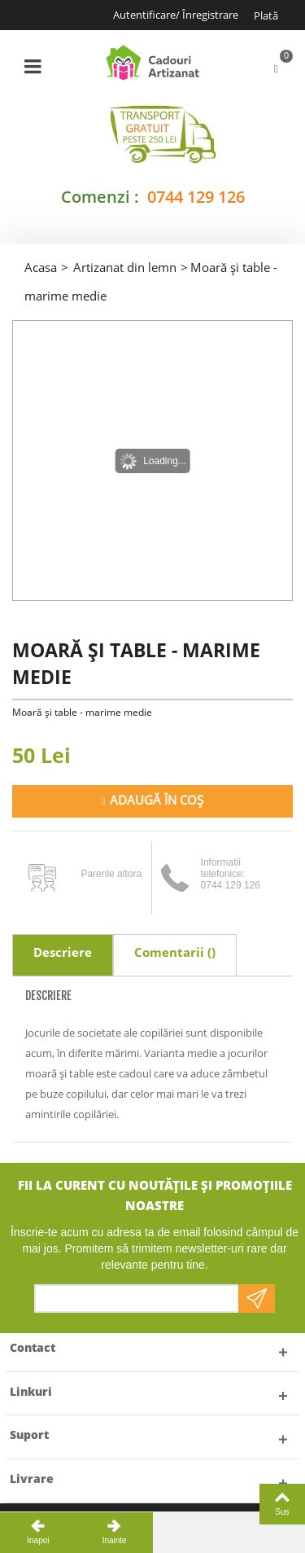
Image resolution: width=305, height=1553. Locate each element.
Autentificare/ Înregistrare (175, 14)
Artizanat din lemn (124, 267)
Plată (266, 15)
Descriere (62, 952)
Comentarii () (175, 952)
